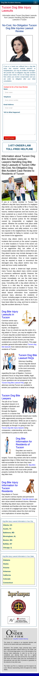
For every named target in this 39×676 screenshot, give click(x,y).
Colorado (6, 579)
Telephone (7, 97)
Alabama (6, 560)
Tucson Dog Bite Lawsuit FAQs (28, 356)
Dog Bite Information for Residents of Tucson (24, 443)
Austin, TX (7, 529)
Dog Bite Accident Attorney (11, 2)
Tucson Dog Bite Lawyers (11, 397)
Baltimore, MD (8, 533)
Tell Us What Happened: (12, 112)
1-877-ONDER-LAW (19, 145)
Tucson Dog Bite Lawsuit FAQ (13, 383)
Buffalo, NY (7, 544)
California (7, 575)
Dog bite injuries (28, 499)
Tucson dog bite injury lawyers (13, 428)
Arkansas (7, 571)
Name (6, 89)
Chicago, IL (7, 548)
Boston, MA (7, 540)
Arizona (6, 568)
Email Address (9, 104)
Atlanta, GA (7, 525)
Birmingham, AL (9, 536)
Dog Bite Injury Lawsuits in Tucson (10, 314)
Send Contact (9, 138)
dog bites (32, 465)
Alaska (6, 564)
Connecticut (8, 583)
